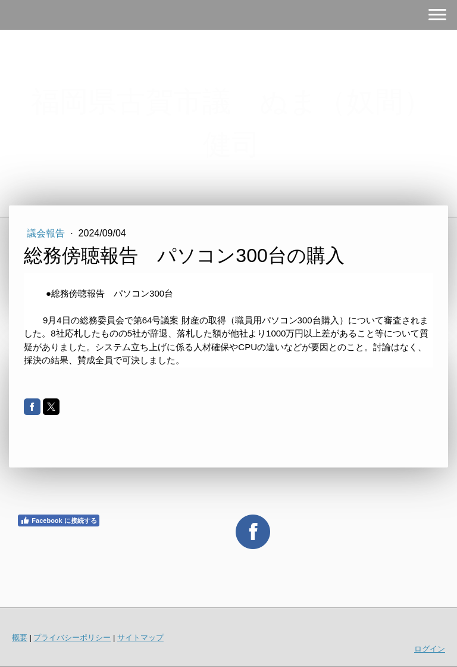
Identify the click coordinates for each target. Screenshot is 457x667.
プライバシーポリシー (72, 637)
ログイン (429, 648)
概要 (19, 637)
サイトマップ (140, 637)
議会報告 (47, 233)
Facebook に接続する (58, 520)
